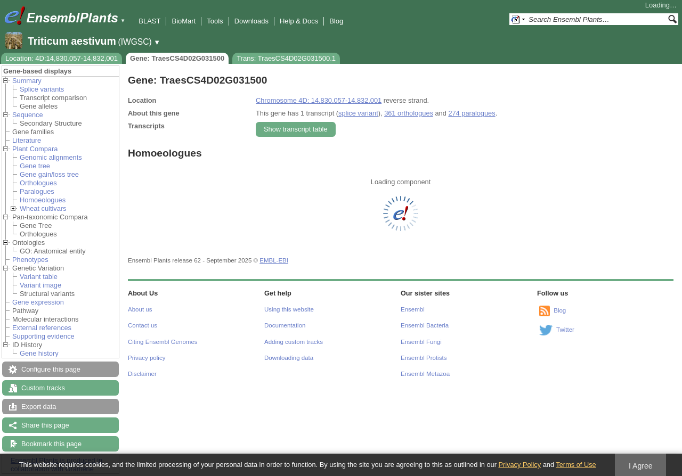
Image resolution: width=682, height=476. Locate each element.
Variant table (39, 277)
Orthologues (38, 183)
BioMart (184, 21)
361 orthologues (408, 113)
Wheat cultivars (43, 208)
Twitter (565, 329)
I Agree (641, 466)
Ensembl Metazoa (425, 374)
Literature (26, 140)
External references (41, 328)
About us (140, 309)
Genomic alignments (51, 157)
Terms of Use (576, 465)
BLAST (149, 21)
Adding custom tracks (293, 342)
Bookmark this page (51, 444)
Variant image (40, 285)
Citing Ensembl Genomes (163, 342)
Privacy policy (146, 358)
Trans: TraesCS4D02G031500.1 (286, 58)
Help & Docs (299, 21)
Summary (27, 81)
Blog (336, 21)
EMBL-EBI (273, 260)
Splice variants (42, 89)
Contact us (142, 325)
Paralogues (37, 191)
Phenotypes (30, 260)
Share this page (45, 425)
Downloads (251, 21)
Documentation (284, 325)
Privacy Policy (519, 465)
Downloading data (288, 358)
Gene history (39, 353)
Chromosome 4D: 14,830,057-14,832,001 (318, 100)
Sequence (27, 115)
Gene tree (35, 166)
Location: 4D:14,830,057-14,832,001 (61, 58)
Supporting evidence (43, 336)
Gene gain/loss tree (49, 174)
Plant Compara (35, 149)
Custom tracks (43, 388)
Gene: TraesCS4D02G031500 (177, 58)
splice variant (358, 113)
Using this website (289, 309)
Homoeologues (43, 200)
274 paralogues (471, 113)
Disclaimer (142, 374)
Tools (215, 21)
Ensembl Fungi (421, 342)
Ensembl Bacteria (425, 325)
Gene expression (38, 302)
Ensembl (413, 309)
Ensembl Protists (423, 358)
